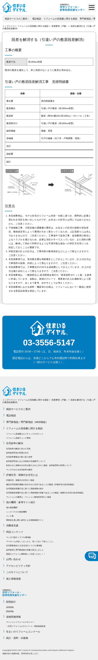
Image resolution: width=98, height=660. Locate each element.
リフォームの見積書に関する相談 (60, 18)
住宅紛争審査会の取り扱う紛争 (19, 457)
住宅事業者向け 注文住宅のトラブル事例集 (24, 546)
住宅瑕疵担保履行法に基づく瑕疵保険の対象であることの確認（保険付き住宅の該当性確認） (45, 493)
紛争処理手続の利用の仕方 (17, 453)
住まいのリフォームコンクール (23, 631)
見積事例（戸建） (59, 26)
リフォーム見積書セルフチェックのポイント (25, 434)
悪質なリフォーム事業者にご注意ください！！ (25, 554)
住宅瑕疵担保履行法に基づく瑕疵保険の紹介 (25, 489)
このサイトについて (17, 572)
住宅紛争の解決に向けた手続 (18, 449)
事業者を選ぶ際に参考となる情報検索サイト (25, 520)
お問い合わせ (13, 559)
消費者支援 (12, 525)
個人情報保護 (13, 578)
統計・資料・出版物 (17, 638)
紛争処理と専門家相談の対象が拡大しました (25, 550)
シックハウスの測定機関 (16, 512)
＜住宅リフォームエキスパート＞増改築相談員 (25, 626)
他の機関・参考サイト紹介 (20, 502)
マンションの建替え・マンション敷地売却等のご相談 (28, 497)
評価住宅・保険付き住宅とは (22, 474)
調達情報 (10, 611)
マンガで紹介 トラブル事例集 (18, 537)
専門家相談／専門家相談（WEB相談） (27, 422)
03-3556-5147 (49, 342)
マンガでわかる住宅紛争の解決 (19, 470)
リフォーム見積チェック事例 (18, 438)
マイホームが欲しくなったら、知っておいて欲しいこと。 (30, 541)
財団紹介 (11, 601)
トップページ (8, 26)
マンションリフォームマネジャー (20, 622)
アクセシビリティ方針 (18, 565)
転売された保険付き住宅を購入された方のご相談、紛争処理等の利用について (39, 465)
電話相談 (36, 18)
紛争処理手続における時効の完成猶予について (25, 461)
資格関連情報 (13, 616)
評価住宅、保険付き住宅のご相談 (20, 480)
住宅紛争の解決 (14, 443)
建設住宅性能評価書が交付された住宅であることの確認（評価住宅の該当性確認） (40, 484)
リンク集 (10, 516)
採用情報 (10, 607)
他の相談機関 (11, 507)
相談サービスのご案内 (16, 18)
